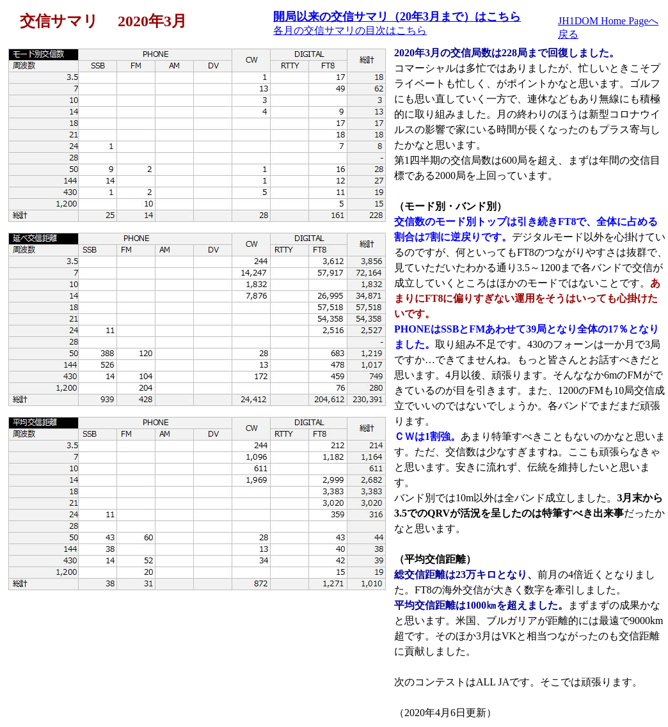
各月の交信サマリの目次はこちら (350, 30)
